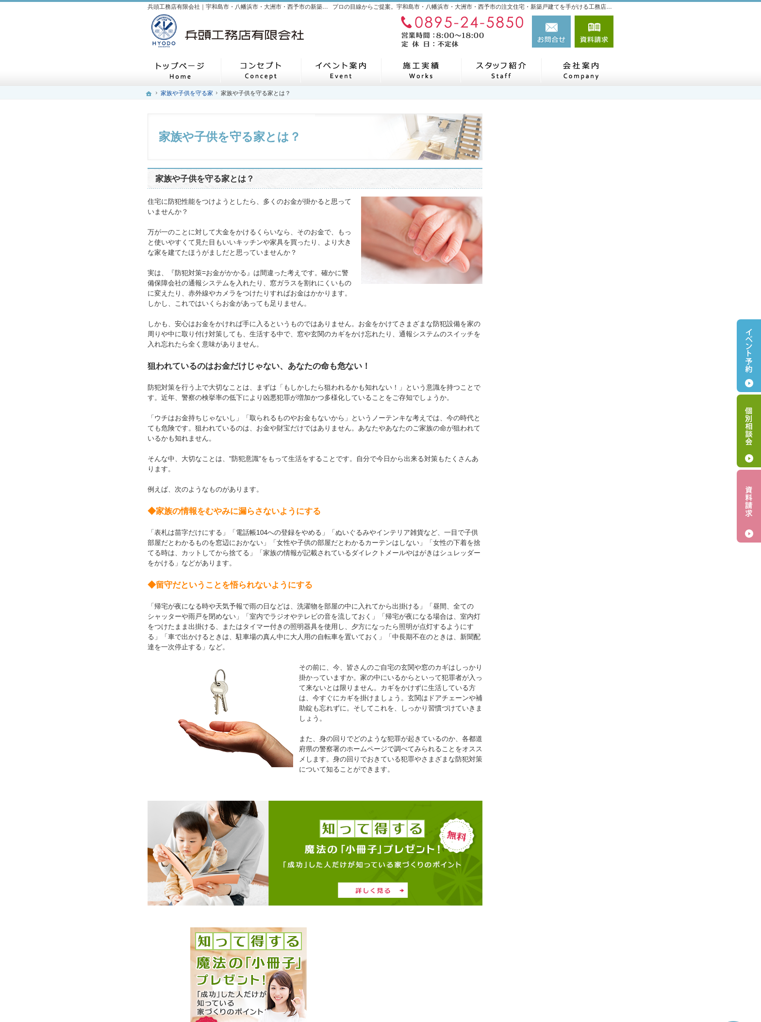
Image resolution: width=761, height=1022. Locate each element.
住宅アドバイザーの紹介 (550, 652)
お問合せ (551, 32)
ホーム (523, 336)
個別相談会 (749, 431)
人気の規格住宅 (536, 359)
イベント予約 (749, 355)
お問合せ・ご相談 (540, 720)
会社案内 (526, 606)
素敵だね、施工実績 (543, 471)
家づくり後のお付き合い (550, 584)
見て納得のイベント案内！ (553, 381)
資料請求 (594, 32)
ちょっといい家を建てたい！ (557, 449)
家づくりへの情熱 (540, 629)
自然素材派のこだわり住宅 (553, 494)
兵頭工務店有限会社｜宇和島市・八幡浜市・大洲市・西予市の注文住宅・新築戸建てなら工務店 (436, 998)
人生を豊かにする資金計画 (553, 426)
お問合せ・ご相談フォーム (555, 953)
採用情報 (526, 674)
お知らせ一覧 (533, 742)
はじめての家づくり (543, 539)
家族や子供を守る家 (543, 561)
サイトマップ (533, 787)
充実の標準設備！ (540, 516)
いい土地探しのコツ (543, 404)
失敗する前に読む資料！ (550, 697)
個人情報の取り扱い (543, 765)
